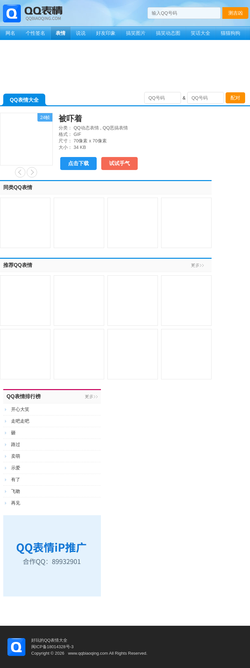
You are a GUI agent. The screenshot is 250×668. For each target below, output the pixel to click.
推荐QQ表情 (17, 265)
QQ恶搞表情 (115, 127)
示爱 (15, 467)
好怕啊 (20, 172)
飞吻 (15, 491)
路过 (15, 444)
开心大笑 (20, 409)
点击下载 (78, 163)
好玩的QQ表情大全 (49, 640)
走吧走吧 (20, 421)
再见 (15, 502)
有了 (15, 479)
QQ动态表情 (86, 127)
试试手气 (119, 163)
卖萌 (15, 456)
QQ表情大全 (24, 101)
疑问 (32, 172)
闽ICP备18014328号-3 (52, 646)
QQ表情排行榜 (24, 396)
